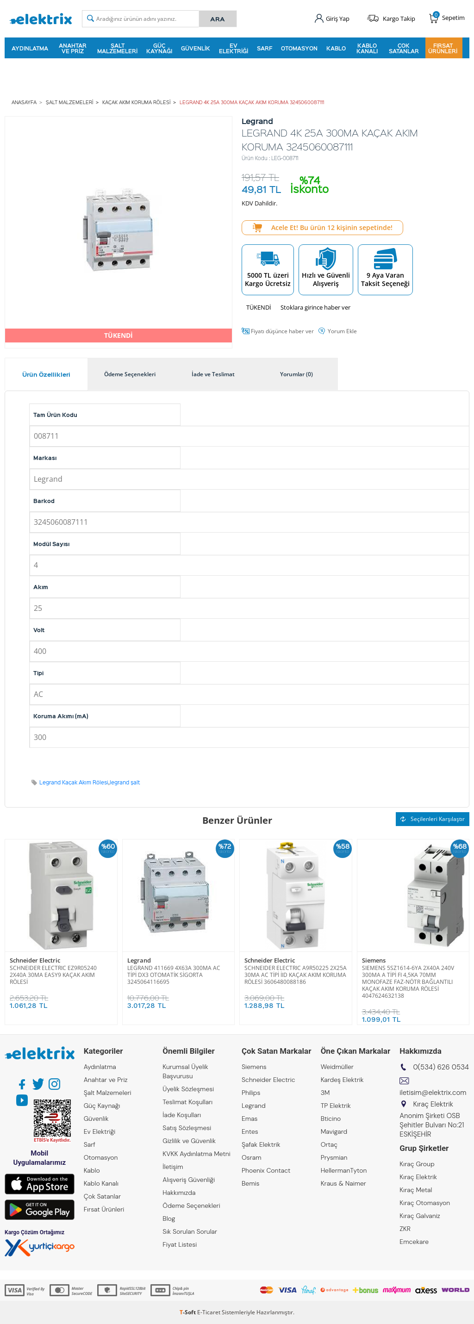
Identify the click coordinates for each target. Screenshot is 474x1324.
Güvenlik (195, 48)
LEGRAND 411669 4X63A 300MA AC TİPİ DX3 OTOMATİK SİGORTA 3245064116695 (173, 974)
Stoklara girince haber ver (315, 307)
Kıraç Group (416, 1164)
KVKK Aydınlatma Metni (196, 1154)
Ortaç (329, 1144)
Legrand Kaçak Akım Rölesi (73, 782)
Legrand (139, 960)
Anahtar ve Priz (73, 48)
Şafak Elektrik (261, 1144)
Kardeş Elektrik (342, 1079)
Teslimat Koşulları (187, 1102)
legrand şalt (125, 782)
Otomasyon (299, 48)
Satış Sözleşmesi (186, 1128)
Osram (252, 1157)
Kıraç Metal (415, 1190)
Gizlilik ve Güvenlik (189, 1141)
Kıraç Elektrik (418, 1177)
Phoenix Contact (266, 1170)
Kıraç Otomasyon (424, 1203)
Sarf (264, 48)
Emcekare (414, 1241)
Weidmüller (337, 1067)
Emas (250, 1118)
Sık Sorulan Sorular (189, 1231)
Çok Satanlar (404, 48)
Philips (251, 1092)
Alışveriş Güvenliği (188, 1179)
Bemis (250, 1183)
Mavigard (334, 1131)
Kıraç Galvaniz (419, 1216)
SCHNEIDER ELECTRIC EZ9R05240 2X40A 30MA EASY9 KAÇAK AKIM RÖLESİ (53, 974)
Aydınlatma (30, 48)
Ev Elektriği (233, 48)
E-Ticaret (208, 1312)
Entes (250, 1131)
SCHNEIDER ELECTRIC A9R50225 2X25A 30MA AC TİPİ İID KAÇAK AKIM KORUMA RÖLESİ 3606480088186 (295, 974)
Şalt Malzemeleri (117, 48)
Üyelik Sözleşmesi (188, 1089)
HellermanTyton (344, 1170)
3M (325, 1092)
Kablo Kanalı (367, 48)
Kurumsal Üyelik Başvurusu (185, 1071)
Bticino (331, 1118)
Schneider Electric (35, 960)
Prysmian (334, 1157)
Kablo (336, 48)
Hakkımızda (178, 1192)
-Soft (188, 1312)
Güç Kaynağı (159, 48)
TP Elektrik (336, 1105)
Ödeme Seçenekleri (191, 1205)
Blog (168, 1218)
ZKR (405, 1229)
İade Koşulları (181, 1115)
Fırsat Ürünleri (442, 48)
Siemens (374, 960)
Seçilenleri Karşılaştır (432, 819)
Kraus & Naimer (343, 1183)
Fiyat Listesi (179, 1244)
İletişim (172, 1166)
